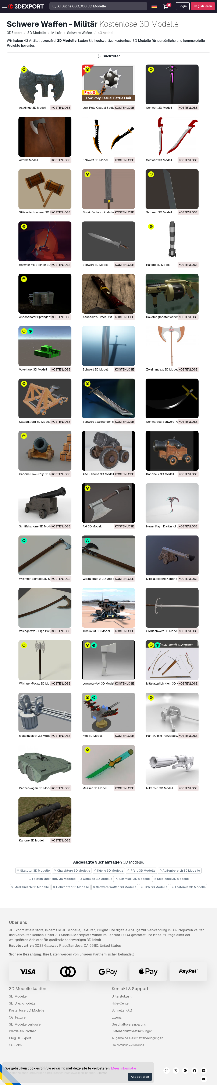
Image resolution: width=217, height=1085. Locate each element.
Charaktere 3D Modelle (72, 870)
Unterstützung (122, 996)
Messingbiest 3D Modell (35, 736)
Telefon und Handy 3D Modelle (52, 879)
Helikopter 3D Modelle (71, 887)
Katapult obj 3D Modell (34, 422)
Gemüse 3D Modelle (95, 879)
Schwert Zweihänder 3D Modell (104, 422)
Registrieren (203, 6)
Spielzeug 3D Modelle (171, 879)
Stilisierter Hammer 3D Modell (39, 212)
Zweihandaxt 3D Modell (162, 369)
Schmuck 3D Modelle (133, 879)
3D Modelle (18, 996)
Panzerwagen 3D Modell (35, 788)
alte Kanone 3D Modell (98, 474)
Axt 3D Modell (28, 160)
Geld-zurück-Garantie (128, 1045)
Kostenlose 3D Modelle (26, 1010)
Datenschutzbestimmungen (132, 1031)
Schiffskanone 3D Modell (36, 526)
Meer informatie (123, 1068)
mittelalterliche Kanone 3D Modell (169, 579)
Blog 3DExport (20, 1038)
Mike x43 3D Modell (159, 788)
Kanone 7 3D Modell (160, 474)
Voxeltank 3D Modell (33, 369)
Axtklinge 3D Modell (32, 108)
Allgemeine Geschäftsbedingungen (137, 1038)
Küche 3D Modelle (109, 870)
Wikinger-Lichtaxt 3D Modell (38, 579)
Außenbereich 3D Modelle (179, 870)
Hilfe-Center (121, 1003)
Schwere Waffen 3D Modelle (115, 887)
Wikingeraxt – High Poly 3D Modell (42, 631)
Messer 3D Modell (95, 788)
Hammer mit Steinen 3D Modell (39, 265)
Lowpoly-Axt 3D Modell (99, 683)
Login (183, 6)
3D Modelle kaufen (27, 988)
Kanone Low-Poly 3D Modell (38, 474)
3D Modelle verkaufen (25, 1024)
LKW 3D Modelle (153, 887)
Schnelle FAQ (122, 1010)
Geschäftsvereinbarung (129, 1024)
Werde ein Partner (22, 1031)
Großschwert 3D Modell (162, 631)
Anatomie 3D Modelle (188, 887)
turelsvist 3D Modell (96, 631)
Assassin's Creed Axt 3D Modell (104, 317)
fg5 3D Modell (92, 736)
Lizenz (117, 1017)
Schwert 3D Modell (159, 108)
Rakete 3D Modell (158, 265)
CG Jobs (15, 1045)
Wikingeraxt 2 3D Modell (99, 579)
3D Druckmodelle (22, 1003)
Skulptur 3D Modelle (33, 870)
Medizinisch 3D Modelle (30, 887)
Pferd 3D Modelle (141, 870)
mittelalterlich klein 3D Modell (166, 683)
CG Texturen (18, 1017)
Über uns (18, 922)
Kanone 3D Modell (31, 840)
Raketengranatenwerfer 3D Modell (169, 317)
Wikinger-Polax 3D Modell (36, 683)
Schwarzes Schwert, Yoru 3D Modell (171, 422)
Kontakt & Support (130, 988)
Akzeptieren (140, 1077)
